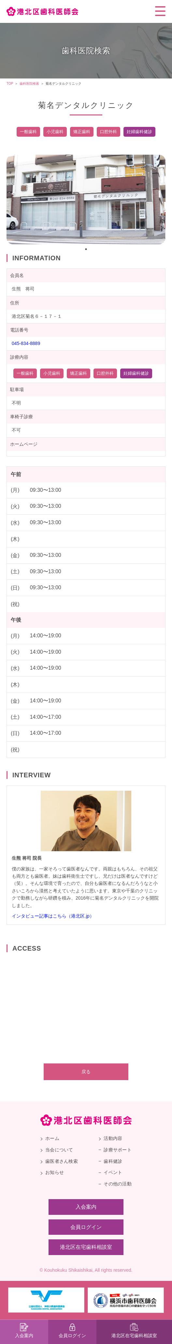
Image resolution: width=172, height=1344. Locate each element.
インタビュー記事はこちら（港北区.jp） (53, 916)
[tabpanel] (86, 200)
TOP (10, 83)
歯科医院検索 (29, 83)
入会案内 (24, 1335)
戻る (86, 1071)
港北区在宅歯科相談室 (134, 1335)
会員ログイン (72, 1335)
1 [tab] (86, 249)
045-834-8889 (26, 343)
